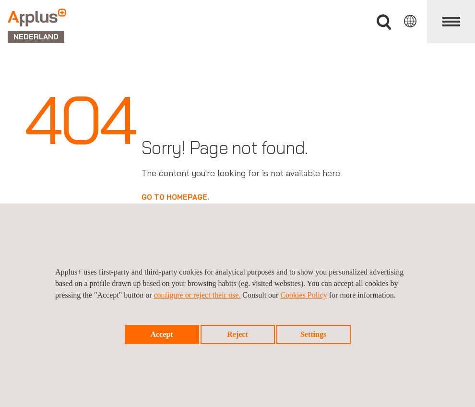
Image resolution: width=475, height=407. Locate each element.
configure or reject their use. (197, 295)
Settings (313, 334)
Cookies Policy (303, 295)
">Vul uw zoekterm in (383, 22)
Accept (161, 334)
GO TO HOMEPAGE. (175, 197)
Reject (237, 334)
